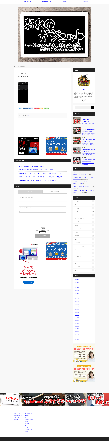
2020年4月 (77, 334)
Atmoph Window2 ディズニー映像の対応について (31, 166)
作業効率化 (84, 236)
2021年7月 (77, 298)
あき (84, 89)
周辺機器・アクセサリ (29, 419)
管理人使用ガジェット (46, 1)
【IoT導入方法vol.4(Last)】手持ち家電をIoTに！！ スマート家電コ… (36, 169)
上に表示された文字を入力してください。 (42, 230)
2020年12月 (77, 312)
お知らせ (84, 204)
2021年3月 (77, 304)
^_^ (82, 183)
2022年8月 (77, 279)
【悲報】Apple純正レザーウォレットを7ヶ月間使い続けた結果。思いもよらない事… (41, 173)
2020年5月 (77, 331)
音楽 (84, 249)
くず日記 (84, 211)
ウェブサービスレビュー (84, 218)
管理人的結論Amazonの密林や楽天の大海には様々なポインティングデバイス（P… (88, 135)
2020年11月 (77, 315)
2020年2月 (77, 339)
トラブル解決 (84, 267)
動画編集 (84, 225)
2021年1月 (77, 309)
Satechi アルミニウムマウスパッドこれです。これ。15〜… (88, 124)
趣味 (84, 263)
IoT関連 (84, 232)
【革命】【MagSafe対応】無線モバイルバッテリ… (88, 140)
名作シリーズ (84, 242)
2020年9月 (77, 320)
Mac (25, 417)
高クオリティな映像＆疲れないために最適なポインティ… (88, 130)
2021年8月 (77, 295)
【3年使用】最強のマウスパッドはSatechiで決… (88, 120)
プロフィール (66, 1)
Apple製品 (84, 222)
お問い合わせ (85, 1)
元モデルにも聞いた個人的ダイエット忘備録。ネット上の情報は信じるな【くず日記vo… (42, 177)
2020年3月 (77, 336)
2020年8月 (77, 323)
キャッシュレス (84, 229)
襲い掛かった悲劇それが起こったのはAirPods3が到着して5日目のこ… (88, 164)
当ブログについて (27, 1)
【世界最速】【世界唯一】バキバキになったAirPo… (88, 160)
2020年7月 (77, 326)
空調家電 (26, 421)
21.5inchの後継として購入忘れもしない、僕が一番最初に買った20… (88, 154)
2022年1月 (77, 285)
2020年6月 (77, 328)
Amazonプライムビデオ (84, 246)
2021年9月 (77, 293)
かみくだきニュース (84, 208)
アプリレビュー (84, 256)
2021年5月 (77, 301)
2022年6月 (77, 282)
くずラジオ (84, 201)
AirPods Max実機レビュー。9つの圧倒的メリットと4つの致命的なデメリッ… (39, 180)
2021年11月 (77, 287)
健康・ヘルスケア (84, 239)
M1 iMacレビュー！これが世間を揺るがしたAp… (88, 150)
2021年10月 (77, 290)
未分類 (84, 270)
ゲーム (84, 253)
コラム (84, 260)
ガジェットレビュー (84, 215)
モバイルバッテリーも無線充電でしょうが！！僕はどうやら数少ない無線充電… (88, 145)
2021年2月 (77, 306)
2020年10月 (77, 317)
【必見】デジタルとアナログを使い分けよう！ (82, 186)
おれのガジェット (53, 438)
